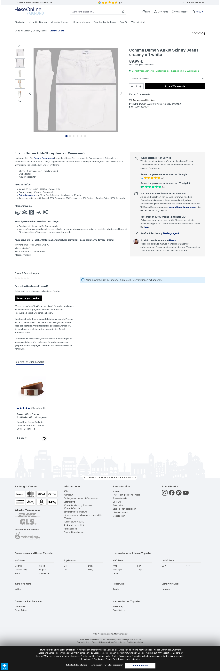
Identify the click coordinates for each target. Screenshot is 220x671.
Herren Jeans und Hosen (127, 553)
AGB (66, 491)
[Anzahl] (136, 86)
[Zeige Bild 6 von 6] (85, 136)
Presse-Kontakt (120, 498)
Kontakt (116, 491)
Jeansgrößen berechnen (124, 509)
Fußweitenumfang (27, 195)
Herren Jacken (121, 601)
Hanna (173, 240)
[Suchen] (123, 11)
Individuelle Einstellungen (76, 665)
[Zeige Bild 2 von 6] (70, 136)
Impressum (69, 495)
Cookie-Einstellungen (73, 532)
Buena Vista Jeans (23, 584)
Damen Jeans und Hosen (28, 553)
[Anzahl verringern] (132, 86)
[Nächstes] (121, 93)
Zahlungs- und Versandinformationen (81, 498)
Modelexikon (119, 516)
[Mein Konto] (161, 12)
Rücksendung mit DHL (74, 522)
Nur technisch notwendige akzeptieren (107, 665)
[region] (69, 93)
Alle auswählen (140, 665)
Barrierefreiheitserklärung (75, 512)
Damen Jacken (23, 601)
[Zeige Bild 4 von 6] (77, 136)
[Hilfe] (146, 12)
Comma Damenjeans (44, 158)
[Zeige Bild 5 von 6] (81, 136)
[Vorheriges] (30, 93)
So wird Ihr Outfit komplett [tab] (30, 361)
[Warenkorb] (197, 11)
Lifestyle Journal (120, 512)
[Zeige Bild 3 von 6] (74, 136)
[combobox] (95, 11)
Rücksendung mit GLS (74, 525)
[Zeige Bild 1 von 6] (66, 136)
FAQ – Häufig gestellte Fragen (126, 495)
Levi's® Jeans (168, 560)
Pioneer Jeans (119, 584)
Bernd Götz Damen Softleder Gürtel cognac (32, 416)
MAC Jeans (20, 560)
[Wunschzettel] (180, 12)
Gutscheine (118, 505)
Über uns (117, 502)
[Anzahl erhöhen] (141, 86)
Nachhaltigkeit (70, 529)
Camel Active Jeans (170, 584)
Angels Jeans (70, 560)
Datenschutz (69, 502)
